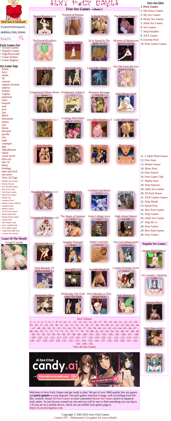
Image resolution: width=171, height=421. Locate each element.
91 (38, 334)
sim (4, 137)
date (4, 146)
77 (76, 331)
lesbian (6, 90)
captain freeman (11, 84)
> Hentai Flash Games (9, 217)
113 (59, 337)
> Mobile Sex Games (9, 181)
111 (46, 337)
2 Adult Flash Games (156, 156)
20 (115, 322)
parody (5, 134)
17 (100, 322)
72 (51, 331)
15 (90, 322)
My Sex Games (151, 14)
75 (66, 331)
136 (96, 340)
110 (40, 337)
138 (109, 340)
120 (103, 337)
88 (132, 331)
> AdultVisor (5, 231)
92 (43, 334)
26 (36, 325)
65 (125, 328)
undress (6, 87)
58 (89, 328)
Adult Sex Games (153, 23)
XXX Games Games (156, 197)
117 (84, 337)
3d (3, 78)
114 (65, 337)
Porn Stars (150, 160)
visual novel (8, 155)
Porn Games (150, 6)
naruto (5, 121)
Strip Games (152, 213)
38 (97, 325)
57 (84, 328)
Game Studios (10, 56)
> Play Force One (7, 189)
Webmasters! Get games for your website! (93, 417)
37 (92, 325)
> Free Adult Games (8, 228)
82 (102, 331)
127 (38, 340)
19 (110, 322)
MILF (5, 115)
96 (63, 334)
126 (32, 340)
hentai (5, 69)
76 (71, 331)
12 (74, 322)
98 (74, 334)
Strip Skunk (151, 201)
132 (71, 340)
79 (87, 331)
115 (71, 337)
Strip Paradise (151, 31)
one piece (7, 174)
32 (66, 325)
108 (136, 334)
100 (85, 334)
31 (61, 325)
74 (61, 331)
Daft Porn (12, 214)
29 (51, 325)
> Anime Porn (6, 220)
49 (43, 328)
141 (129, 340)
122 (116, 337)
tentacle (6, 103)
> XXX (3, 211)
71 (46, 331)
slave (4, 100)
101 (91, 334)
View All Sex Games (84, 346)
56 (79, 328)
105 (117, 334)
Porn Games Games (156, 43)
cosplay (6, 93)
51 (54, 328)
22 (125, 322)
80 (92, 331)
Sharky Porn (152, 180)
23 (130, 322)
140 (122, 340)
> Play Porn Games (8, 195)
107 (130, 334)
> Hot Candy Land (8, 222)
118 (90, 337)
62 (109, 328)
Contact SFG (61, 417)
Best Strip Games (154, 230)
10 (64, 322)
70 (41, 331)
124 (129, 337)
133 (77, 340)
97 (69, 334)
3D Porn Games (61, 398)
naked (5, 152)
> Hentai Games (7, 208)
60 (99, 328)
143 (78, 343)
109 (33, 337)
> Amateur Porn (7, 200)
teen (4, 109)
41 (112, 325)
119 (97, 337)
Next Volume (84, 318)
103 (104, 334)
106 (123, 334)
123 (122, 337)
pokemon (7, 96)
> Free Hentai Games (9, 186)
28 (46, 325)
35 (81, 325)
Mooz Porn (151, 168)
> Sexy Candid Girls (8, 225)
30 (56, 325)
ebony (5, 127)
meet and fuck (9, 171)
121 (110, 337)
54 (69, 328)
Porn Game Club (154, 176)
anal (4, 106)
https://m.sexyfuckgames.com (46, 407)
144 (84, 343)
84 (112, 331)
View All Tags (9, 177)
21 (120, 322)
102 (98, 334)
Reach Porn (151, 205)
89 (137, 331)
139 (116, 340)
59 (94, 328)
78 (81, 331)
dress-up (6, 159)
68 (31, 331)
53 (64, 328)
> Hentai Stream (7, 184)
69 (36, 331)
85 (117, 331)
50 (49, 328)
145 (91, 343)
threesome (7, 118)
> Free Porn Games (8, 192)
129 (51, 340)
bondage (6, 168)
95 (58, 334)
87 (127, 331)
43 (122, 325)
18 (105, 322)
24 (135, 322)
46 (137, 325)
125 (135, 337)
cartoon (6, 81)
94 (53, 334)
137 (103, 340)
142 (135, 340)
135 (90, 340)
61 (104, 328)
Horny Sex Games (153, 19)
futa (4, 112)
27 (41, 325)
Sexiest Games (10, 47)
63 (114, 328)
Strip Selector (152, 185)
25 (31, 325)
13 (79, 322)
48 (38, 328)
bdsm (5, 165)
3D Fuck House (153, 193)
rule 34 (6, 162)
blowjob (6, 131)
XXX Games (150, 35)
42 (117, 325)
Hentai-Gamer (153, 164)
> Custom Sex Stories (9, 233)
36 (87, 325)
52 (59, 328)
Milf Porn (16, 231)
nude (4, 140)
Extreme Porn (151, 39)
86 (122, 331)
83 (107, 331)
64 (119, 328)
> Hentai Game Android (10, 203)
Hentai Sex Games (102, 398)
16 (95, 322)
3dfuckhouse (9, 149)
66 (130, 328)
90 (33, 334)
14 (85, 322)
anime (5, 75)
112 (52, 337)
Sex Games (149, 27)
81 (97, 331)
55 (74, 328)
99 (79, 334)
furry (4, 72)
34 (76, 325)
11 (69, 322)
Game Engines (10, 60)
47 (33, 328)
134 (84, 340)
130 (58, 340)
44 (127, 325)
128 (45, 340)
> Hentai (4, 214)
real (4, 124)
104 (110, 334)
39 (102, 325)
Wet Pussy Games (153, 10)
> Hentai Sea (5, 197)
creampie (7, 143)
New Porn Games (154, 209)
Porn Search (151, 172)
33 (71, 325)
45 (132, 325)
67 (135, 328)
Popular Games (10, 50)
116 (78, 337)
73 (56, 331)
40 (107, 325)
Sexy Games (152, 234)
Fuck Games (12, 211)
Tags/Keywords (11, 53)
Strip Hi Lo (151, 222)
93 (48, 334)
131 (64, 340)
